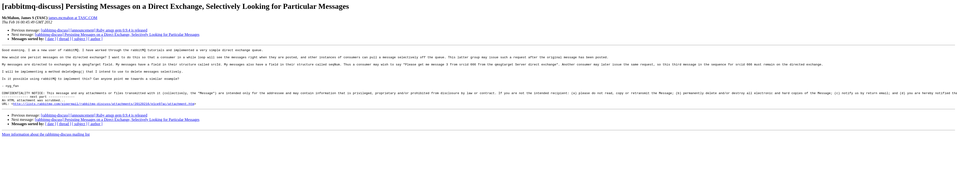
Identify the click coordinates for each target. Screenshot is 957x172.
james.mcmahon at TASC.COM (73, 18)
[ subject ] (79, 39)
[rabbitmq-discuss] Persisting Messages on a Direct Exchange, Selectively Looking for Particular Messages (117, 34)
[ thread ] (64, 39)
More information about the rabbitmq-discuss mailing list (46, 146)
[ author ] (95, 39)
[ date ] (50, 39)
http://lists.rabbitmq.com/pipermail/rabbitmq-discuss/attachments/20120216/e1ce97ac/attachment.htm (103, 115)
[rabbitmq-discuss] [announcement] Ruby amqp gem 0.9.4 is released (94, 30)
